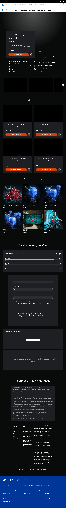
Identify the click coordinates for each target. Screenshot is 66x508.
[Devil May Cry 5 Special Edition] (15, 83)
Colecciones (24, 8)
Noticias (30, 4)
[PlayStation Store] (8, 8)
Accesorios (24, 4)
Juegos (6, 4)
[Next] (62, 83)
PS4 (14, 4)
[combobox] (33, 280)
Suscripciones (41, 8)
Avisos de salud (37, 449)
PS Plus (18, 4)
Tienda (35, 4)
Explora (49, 8)
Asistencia (41, 4)
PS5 (10, 4)
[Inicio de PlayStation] (2, 4)
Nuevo (16, 8)
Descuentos (32, 8)
